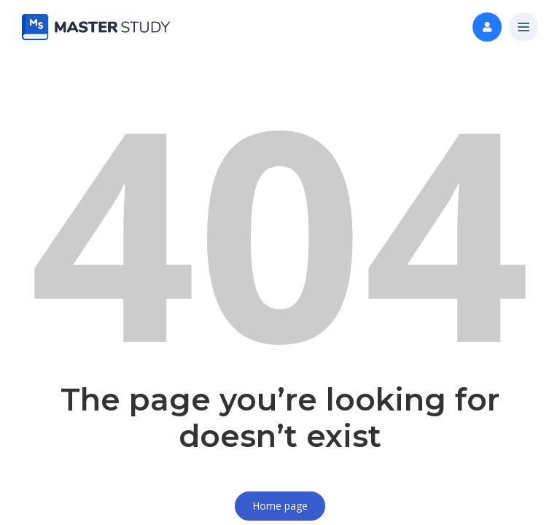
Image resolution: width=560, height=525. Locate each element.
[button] (523, 27)
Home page (280, 506)
